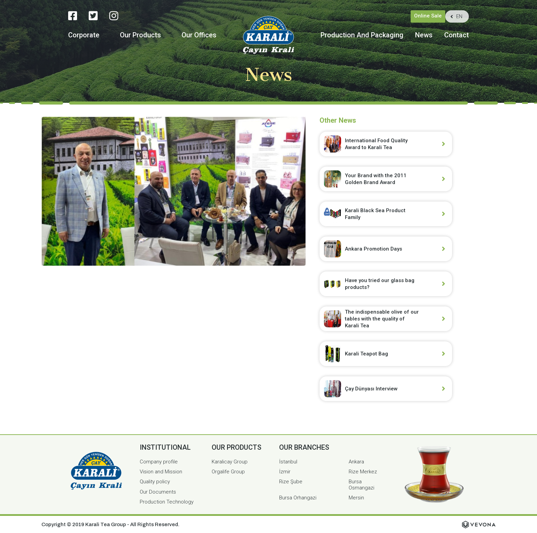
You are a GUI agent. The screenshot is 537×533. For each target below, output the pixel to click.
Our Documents (158, 492)
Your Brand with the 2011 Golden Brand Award (376, 178)
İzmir (284, 472)
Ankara (356, 462)
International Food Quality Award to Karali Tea (376, 143)
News (424, 35)
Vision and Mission (161, 472)
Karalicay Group (230, 462)
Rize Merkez (363, 472)
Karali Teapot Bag (366, 354)
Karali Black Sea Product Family (375, 213)
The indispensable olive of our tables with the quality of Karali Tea (382, 319)
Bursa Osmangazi (361, 484)
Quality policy (155, 482)
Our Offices (199, 35)
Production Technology (166, 502)
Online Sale (428, 16)
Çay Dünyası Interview (371, 389)
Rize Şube (290, 482)
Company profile (159, 462)
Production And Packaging (362, 35)
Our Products (140, 35)
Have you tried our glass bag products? (379, 283)
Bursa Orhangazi (297, 498)
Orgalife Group (228, 472)
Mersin (356, 498)
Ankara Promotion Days (373, 249)
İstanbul (288, 462)
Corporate (83, 35)
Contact (456, 35)
